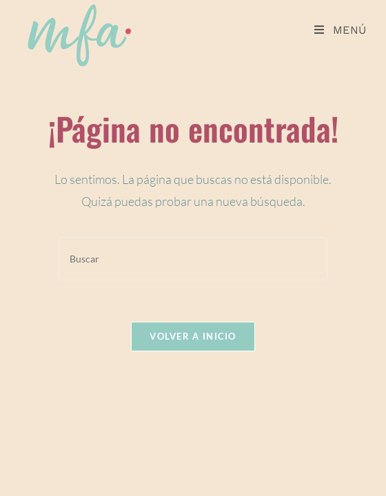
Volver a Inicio (193, 336)
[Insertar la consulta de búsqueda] (193, 258)
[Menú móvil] (340, 30)
